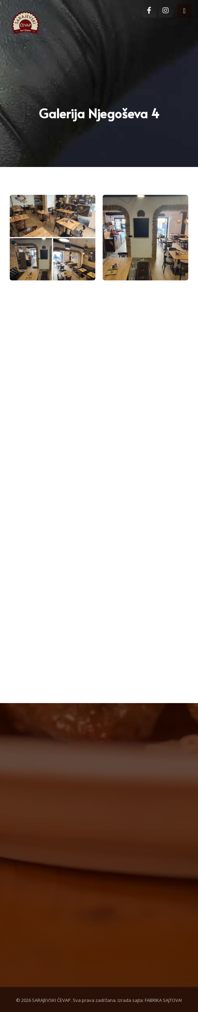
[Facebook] (149, 12)
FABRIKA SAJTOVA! (163, 1000)
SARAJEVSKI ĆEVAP (51, 1000)
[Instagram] (166, 12)
